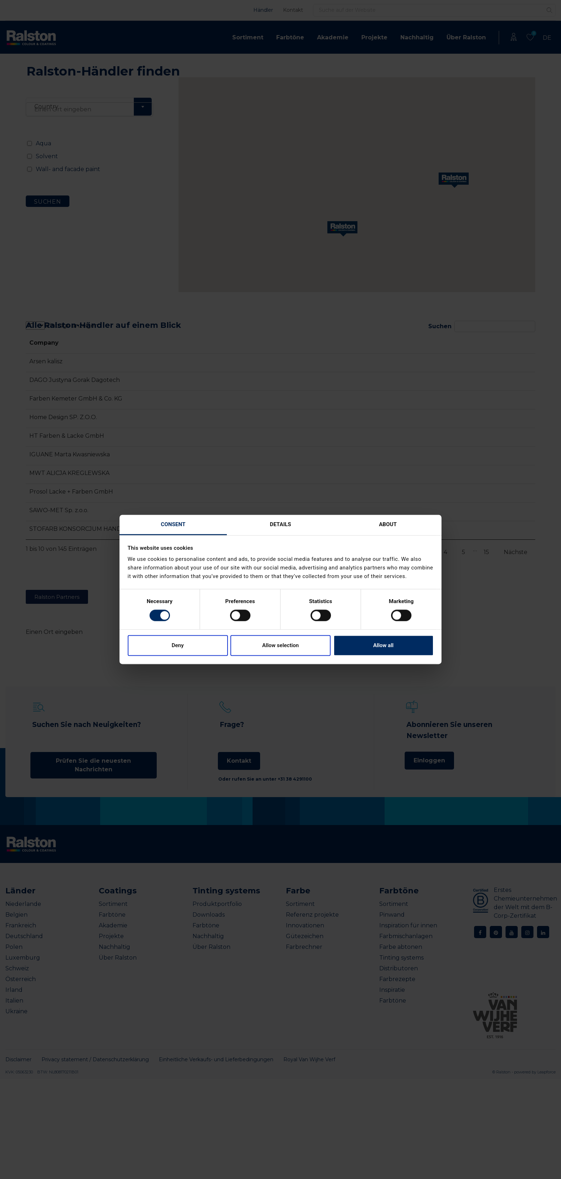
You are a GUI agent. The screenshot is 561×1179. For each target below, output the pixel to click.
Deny (178, 645)
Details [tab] (280, 524)
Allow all (383, 645)
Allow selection (280, 645)
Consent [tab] (173, 524)
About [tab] (388, 524)
